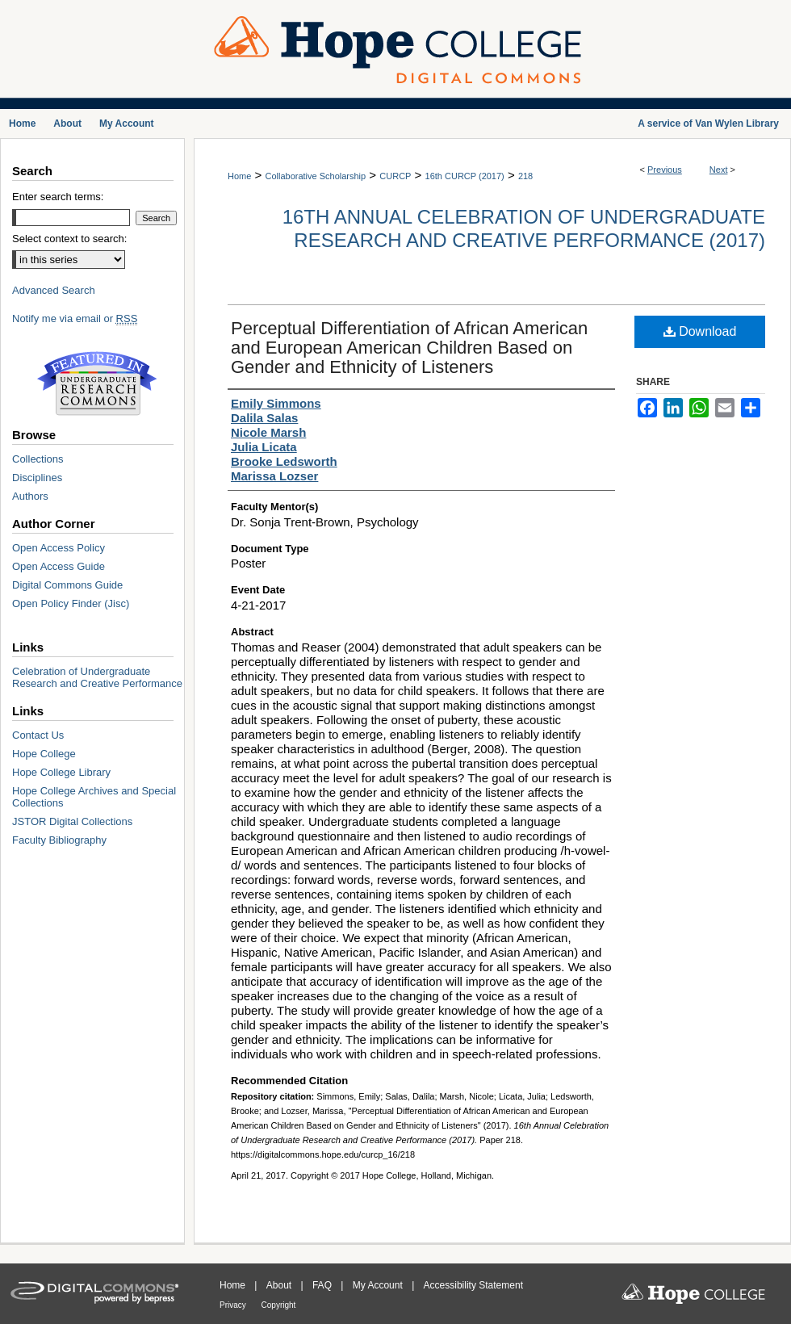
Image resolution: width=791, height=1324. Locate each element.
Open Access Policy (58, 548)
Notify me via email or (74, 318)
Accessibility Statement (473, 1285)
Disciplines (37, 477)
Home (239, 176)
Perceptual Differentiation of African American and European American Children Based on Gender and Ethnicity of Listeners (409, 347)
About (280, 1285)
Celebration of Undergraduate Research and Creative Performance (97, 677)
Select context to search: (69, 239)
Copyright (279, 1305)
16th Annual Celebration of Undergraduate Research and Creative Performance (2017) (523, 228)
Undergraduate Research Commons (97, 383)
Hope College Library (61, 772)
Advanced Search (53, 290)
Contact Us (38, 735)
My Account (379, 1285)
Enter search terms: (57, 197)
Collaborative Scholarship (315, 176)
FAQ (323, 1285)
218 (525, 176)
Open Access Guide (58, 566)
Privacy (234, 1305)
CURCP (395, 176)
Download (700, 331)
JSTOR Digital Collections (72, 821)
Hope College (44, 754)
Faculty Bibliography (59, 840)
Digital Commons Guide (67, 585)
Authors (30, 496)
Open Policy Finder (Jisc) (70, 603)
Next (718, 169)
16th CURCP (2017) (464, 176)
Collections (38, 459)
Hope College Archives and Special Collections (94, 797)
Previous (664, 169)
